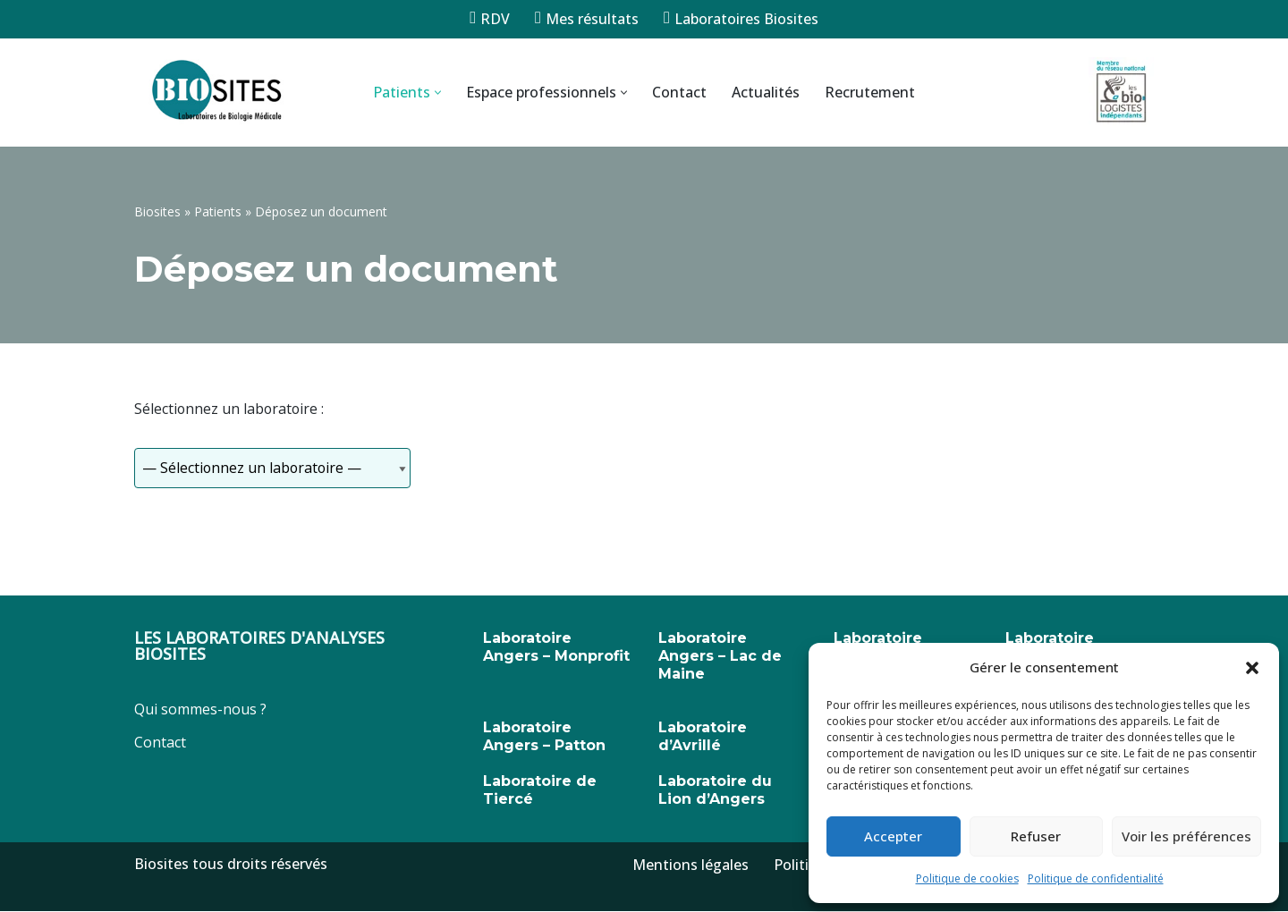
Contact (679, 92)
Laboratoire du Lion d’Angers (715, 790)
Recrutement (870, 92)
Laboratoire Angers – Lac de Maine (720, 656)
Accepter (893, 836)
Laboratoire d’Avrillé (702, 737)
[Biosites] (214, 93)
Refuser (1036, 836)
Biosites (157, 211)
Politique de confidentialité (1096, 878)
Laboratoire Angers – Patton (544, 737)
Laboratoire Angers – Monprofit (556, 647)
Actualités (766, 92)
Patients (218, 211)
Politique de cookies (967, 878)
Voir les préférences (1186, 836)
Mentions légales (690, 865)
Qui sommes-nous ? (200, 710)
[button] (1252, 668)
